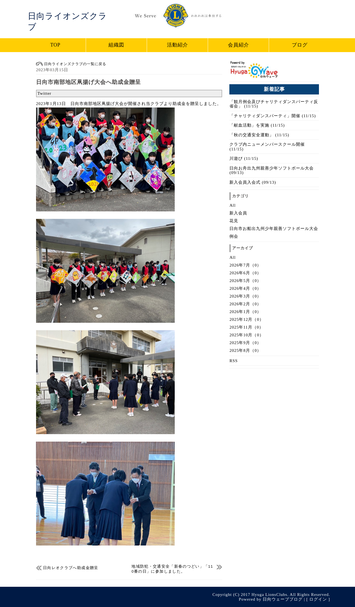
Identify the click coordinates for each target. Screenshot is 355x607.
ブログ (300, 45)
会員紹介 (238, 45)
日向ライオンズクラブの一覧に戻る (71, 64)
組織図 (116, 45)
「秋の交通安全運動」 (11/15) (259, 135)
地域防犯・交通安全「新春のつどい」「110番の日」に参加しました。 (172, 567)
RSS (233, 360)
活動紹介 (177, 45)
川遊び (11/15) (243, 158)
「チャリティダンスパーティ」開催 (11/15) (272, 116)
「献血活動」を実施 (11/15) (257, 125)
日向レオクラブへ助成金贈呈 (70, 568)
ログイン (318, 599)
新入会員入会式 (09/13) (252, 182)
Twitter (44, 93)
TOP (55, 45)
